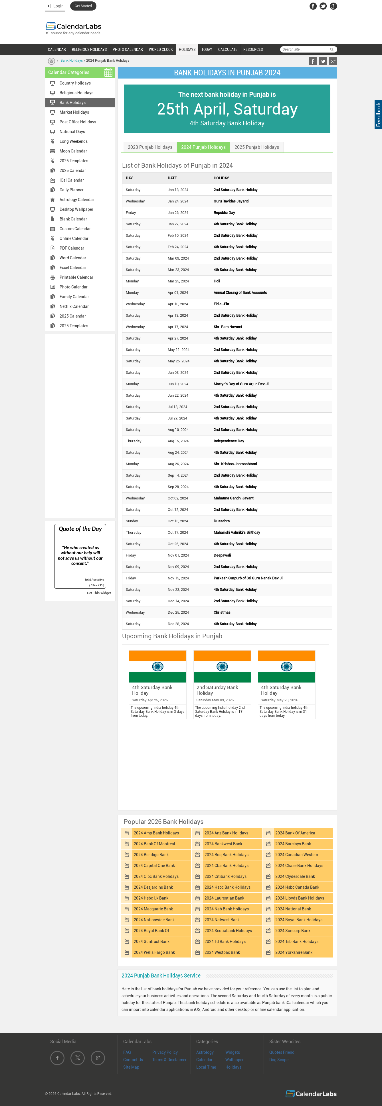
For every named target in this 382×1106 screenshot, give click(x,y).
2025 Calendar (73, 316)
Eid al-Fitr (221, 304)
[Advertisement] (80, 425)
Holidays (233, 1067)
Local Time (206, 1067)
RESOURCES (253, 49)
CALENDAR (57, 49)
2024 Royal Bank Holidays (298, 920)
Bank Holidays (71, 61)
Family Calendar (74, 296)
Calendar (204, 1059)
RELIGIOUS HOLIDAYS (89, 49)
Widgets (232, 1052)
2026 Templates (74, 160)
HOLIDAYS (187, 49)
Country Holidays (75, 83)
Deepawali (222, 555)
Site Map (131, 1067)
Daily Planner (72, 190)
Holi (217, 281)
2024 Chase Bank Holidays (299, 865)
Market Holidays (74, 112)
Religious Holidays (76, 93)
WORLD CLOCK (161, 49)
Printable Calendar (76, 277)
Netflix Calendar (74, 306)
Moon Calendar (73, 151)
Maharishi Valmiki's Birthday (237, 532)
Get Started (83, 6)
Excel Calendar (73, 267)
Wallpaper (234, 1059)
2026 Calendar (73, 170)
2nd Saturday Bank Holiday (236, 190)
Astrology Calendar (77, 199)
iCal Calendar (72, 180)
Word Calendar (73, 258)
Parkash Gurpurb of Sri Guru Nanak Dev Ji (248, 578)
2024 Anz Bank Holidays (226, 833)
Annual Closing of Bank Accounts (240, 292)
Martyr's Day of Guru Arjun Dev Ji (241, 384)
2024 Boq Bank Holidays (226, 854)
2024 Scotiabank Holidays (228, 930)
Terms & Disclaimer (169, 1059)
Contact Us (133, 1059)
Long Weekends (74, 141)
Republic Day (224, 212)
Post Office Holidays (78, 122)
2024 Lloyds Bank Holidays (299, 898)
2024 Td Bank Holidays (225, 941)
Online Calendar (74, 238)
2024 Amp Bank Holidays (156, 833)
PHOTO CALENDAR (128, 49)
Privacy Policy (165, 1052)
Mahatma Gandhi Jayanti (234, 498)
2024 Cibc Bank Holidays (156, 876)
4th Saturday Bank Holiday (235, 224)
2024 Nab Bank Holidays (227, 909)
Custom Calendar (75, 228)
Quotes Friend (281, 1052)
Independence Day (229, 441)
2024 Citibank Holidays (225, 876)
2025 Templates (74, 326)
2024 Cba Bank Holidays (226, 865)
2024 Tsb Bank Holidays (296, 941)
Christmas (222, 612)
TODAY (206, 49)
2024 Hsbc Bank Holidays (227, 887)
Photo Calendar (74, 287)
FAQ (127, 1052)
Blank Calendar (73, 219)
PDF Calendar (72, 248)
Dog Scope (278, 1059)
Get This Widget (99, 593)
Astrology (205, 1052)
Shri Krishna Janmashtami (235, 464)
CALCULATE (227, 49)
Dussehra (222, 521)
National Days (72, 131)
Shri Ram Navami (228, 327)
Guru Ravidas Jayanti (231, 201)
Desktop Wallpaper (76, 209)
